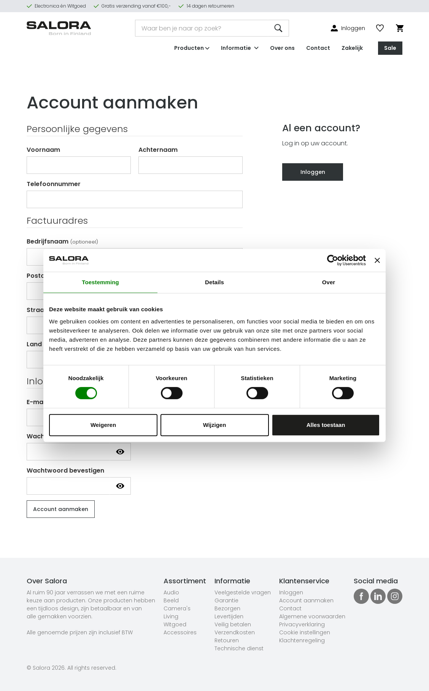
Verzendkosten (234, 632)
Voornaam (43, 149)
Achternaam (158, 149)
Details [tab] (214, 282)
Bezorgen (227, 608)
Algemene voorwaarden (312, 616)
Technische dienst (239, 648)
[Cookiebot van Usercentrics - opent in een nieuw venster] (332, 260)
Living (171, 616)
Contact (318, 47)
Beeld (171, 600)
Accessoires (180, 632)
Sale (390, 47)
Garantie (226, 600)
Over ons (282, 47)
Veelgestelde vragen (242, 592)
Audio (171, 592)
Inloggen (312, 172)
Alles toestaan (326, 425)
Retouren (226, 640)
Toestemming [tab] (100, 282)
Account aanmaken (306, 600)
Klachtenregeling (302, 640)
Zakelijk (352, 47)
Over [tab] (328, 282)
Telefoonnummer (54, 184)
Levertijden (228, 616)
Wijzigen (214, 425)
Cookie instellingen (304, 632)
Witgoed (175, 624)
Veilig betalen (232, 624)
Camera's (177, 608)
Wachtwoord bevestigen (65, 470)
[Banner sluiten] (377, 260)
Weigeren (103, 425)
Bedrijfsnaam (62, 241)
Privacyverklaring (302, 624)
